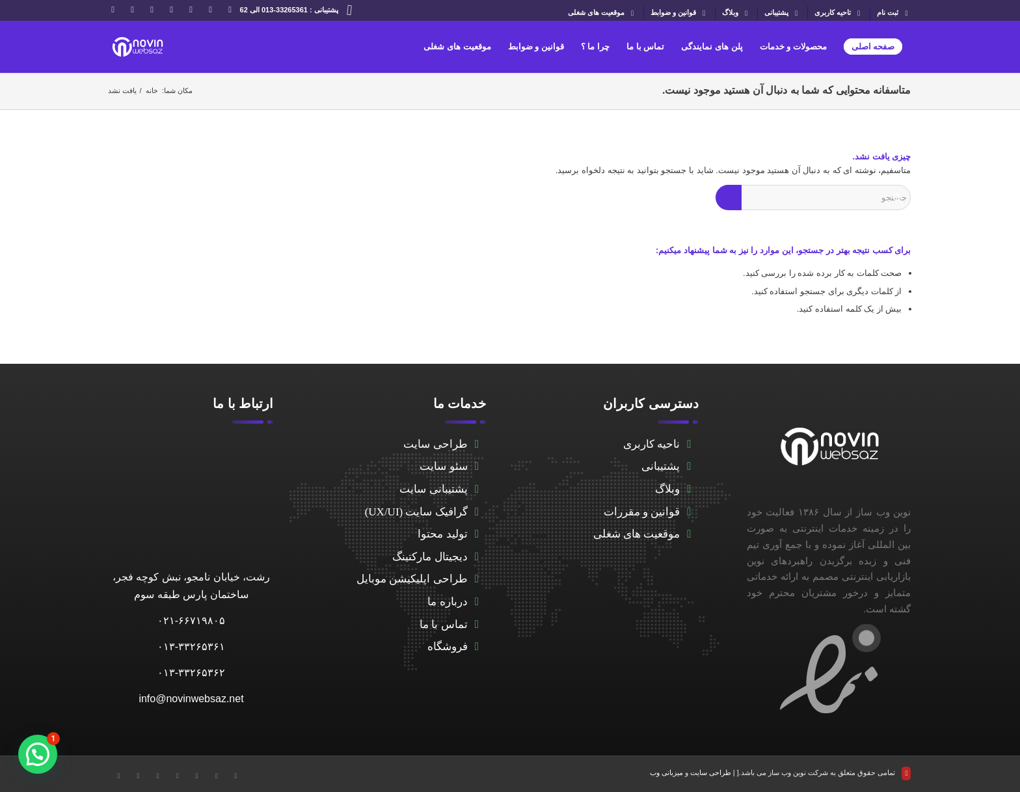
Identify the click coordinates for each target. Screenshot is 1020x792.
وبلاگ (736, 13)
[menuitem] (890, 13)
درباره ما (447, 601)
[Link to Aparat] (152, 10)
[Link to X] (230, 10)
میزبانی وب (666, 772)
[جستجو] (813, 197)
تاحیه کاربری (838, 13)
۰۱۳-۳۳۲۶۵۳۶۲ (191, 672)
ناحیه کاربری (651, 444)
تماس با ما (444, 624)
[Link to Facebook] (211, 10)
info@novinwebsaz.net (191, 698)
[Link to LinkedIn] (191, 10)
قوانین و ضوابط (679, 13)
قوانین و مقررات (642, 512)
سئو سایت (443, 466)
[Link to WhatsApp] (132, 10)
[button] (37, 754)
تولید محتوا (442, 534)
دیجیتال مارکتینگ (429, 557)
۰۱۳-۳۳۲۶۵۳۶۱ (191, 646)
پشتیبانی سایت (433, 489)
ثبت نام (894, 13)
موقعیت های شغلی (602, 13)
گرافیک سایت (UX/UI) (416, 512)
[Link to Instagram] (113, 10)
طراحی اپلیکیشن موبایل (412, 579)
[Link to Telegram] (171, 10)
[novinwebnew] (137, 47)
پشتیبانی (782, 13)
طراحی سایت (435, 444)
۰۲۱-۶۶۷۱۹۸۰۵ (191, 620)
